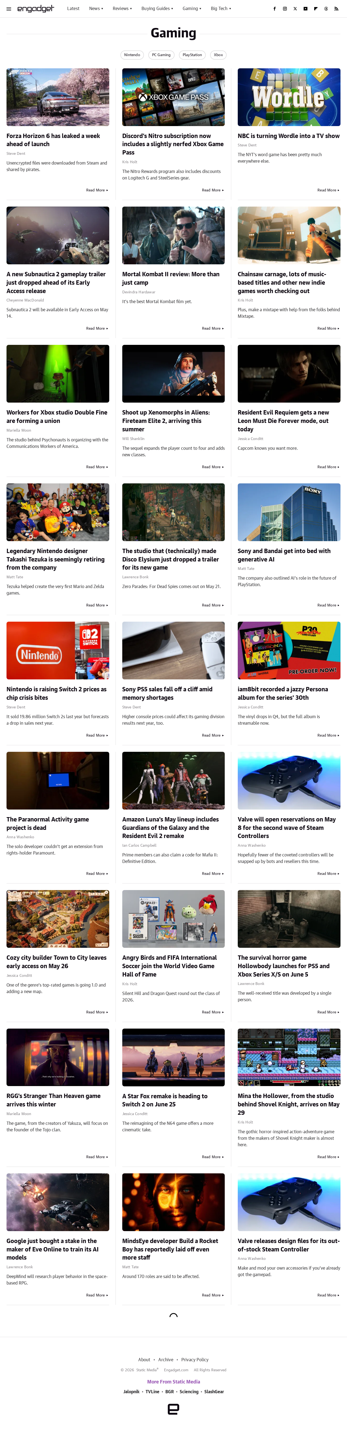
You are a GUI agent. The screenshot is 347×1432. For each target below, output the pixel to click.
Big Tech (219, 9)
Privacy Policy (195, 1360)
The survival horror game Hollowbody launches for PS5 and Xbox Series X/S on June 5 (284, 966)
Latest (73, 9)
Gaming (190, 9)
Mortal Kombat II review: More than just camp (171, 278)
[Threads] (326, 9)
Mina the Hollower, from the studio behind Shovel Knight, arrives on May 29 (289, 1104)
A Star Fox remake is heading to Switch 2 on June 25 (165, 1100)
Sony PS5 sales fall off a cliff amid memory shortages (167, 693)
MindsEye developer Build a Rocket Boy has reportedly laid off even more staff (170, 1249)
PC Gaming (161, 55)
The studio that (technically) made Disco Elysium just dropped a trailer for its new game (170, 559)
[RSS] (336, 9)
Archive (165, 1360)
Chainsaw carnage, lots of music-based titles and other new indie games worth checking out (282, 282)
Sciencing (189, 1392)
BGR (169, 1392)
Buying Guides (156, 9)
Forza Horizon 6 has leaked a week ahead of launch (53, 140)
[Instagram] (285, 9)
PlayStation (192, 55)
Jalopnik (131, 1392)
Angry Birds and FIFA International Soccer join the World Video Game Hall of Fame (169, 966)
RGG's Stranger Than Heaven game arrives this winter (54, 1100)
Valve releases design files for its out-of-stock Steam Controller (289, 1245)
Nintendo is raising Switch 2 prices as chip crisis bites (57, 693)
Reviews (120, 9)
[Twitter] (295, 9)
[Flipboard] (316, 9)
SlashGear (214, 1392)
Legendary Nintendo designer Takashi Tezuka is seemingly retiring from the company (56, 559)
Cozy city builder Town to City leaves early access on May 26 (57, 962)
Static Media (146, 1370)
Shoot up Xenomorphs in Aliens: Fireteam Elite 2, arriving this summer (166, 421)
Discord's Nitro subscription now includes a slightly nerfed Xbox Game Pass (173, 144)
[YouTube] (305, 9)
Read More (95, 190)
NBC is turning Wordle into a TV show (289, 136)
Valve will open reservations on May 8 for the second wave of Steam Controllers (287, 828)
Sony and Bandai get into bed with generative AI (284, 555)
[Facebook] (275, 9)
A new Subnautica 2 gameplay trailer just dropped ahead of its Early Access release (56, 282)
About (144, 1360)
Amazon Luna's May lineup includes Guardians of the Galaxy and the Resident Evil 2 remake (170, 828)
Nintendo (132, 55)
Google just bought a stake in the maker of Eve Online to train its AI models (53, 1249)
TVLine (152, 1392)
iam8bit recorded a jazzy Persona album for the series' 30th (283, 693)
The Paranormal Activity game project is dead (48, 824)
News (94, 9)
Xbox (218, 55)
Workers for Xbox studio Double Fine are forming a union (57, 417)
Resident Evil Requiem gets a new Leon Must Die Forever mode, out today (283, 421)
